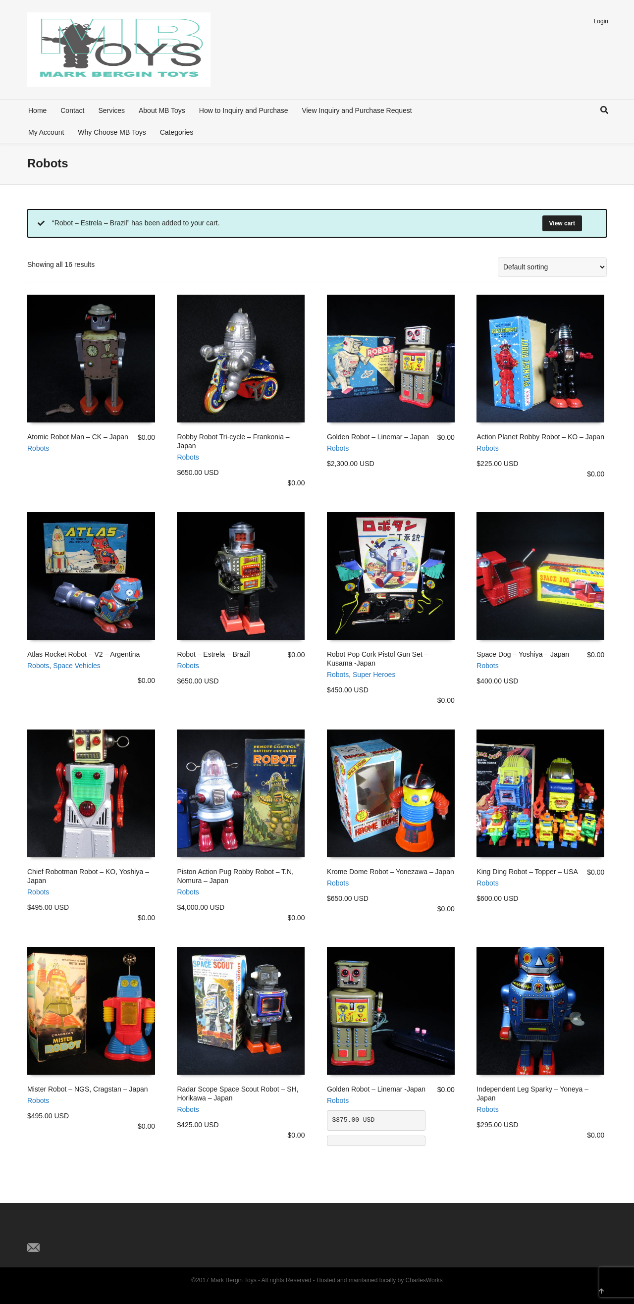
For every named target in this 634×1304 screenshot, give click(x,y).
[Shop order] (552, 267)
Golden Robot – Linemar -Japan (376, 1089)
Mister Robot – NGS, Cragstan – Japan (87, 1089)
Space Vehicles (77, 666)
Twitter (35, 1231)
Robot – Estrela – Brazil (213, 654)
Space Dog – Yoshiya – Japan (522, 654)
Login (601, 21)
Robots (38, 448)
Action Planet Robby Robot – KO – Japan (540, 437)
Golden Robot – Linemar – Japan (378, 437)
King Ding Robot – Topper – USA (527, 872)
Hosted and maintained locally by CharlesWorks (380, 1280)
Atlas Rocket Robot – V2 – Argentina (83, 654)
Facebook (57, 1231)
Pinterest (79, 1231)
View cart (562, 223)
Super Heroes (374, 674)
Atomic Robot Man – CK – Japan (77, 437)
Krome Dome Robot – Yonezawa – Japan (390, 872)
